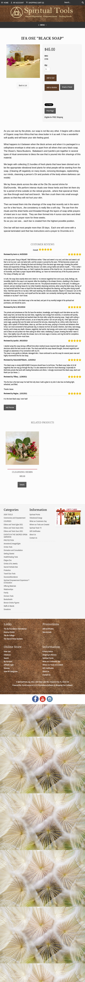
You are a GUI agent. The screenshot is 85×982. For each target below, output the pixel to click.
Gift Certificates (34, 531)
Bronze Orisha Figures (11, 602)
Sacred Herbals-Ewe (11, 567)
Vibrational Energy (35, 518)
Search (6, 658)
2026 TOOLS (8, 514)
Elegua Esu (8, 560)
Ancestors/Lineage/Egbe (12, 543)
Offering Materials (10, 586)
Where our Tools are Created (39, 524)
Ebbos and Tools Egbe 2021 (13, 524)
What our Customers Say (38, 521)
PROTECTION (9, 540)
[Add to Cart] (51, 78)
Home (5, 2)
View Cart (7, 651)
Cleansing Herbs (22, 471)
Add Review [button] (10, 407)
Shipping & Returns (50, 655)
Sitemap (7, 668)
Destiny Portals (9, 632)
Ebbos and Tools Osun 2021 (13, 531)
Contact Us (33, 538)
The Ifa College (9, 635)
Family (6, 592)
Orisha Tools (8, 547)
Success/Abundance (11, 577)
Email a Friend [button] (67, 87)
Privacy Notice (48, 651)
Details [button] (22, 484)
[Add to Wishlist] (52, 87)
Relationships (8, 589)
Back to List (23, 85)
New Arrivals (47, 632)
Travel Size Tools (9, 573)
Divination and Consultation (13, 550)
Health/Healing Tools (11, 557)
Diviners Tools (8, 596)
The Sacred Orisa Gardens (13, 639)
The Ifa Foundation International (15, 629)
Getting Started (9, 553)
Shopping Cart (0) (35, 2)
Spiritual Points (34, 514)
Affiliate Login (9, 665)
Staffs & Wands (9, 606)
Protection (7, 570)
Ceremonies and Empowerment (14, 518)
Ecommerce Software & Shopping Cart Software (55, 685)
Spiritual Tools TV (35, 528)
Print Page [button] (50, 111)
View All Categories (11, 671)
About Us (32, 534)
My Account (17, 2)
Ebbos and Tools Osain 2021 (13, 528)
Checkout (7, 655)
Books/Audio (8, 599)
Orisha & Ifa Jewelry (10, 563)
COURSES (7, 521)
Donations (7, 609)
